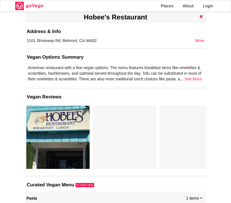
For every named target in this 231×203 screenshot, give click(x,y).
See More (193, 79)
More (199, 40)
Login (208, 6)
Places (167, 6)
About (188, 6)
